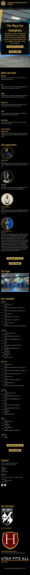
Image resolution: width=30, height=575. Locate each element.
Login (29, 0)
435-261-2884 (13, 464)
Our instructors (11, 8)
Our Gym (16, 8)
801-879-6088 (6, 464)
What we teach (3, 8)
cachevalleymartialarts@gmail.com (11, 463)
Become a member (15, 52)
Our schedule (21, 8)
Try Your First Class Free (15, 47)
